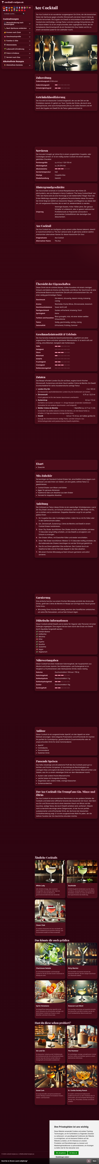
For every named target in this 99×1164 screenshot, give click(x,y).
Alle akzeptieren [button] (61, 1153)
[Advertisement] (66, 129)
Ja (89, 1161)
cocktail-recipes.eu (14, 2)
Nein (94, 1161)
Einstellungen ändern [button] (62, 1157)
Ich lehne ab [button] (73, 1153)
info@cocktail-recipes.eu (26, 1154)
